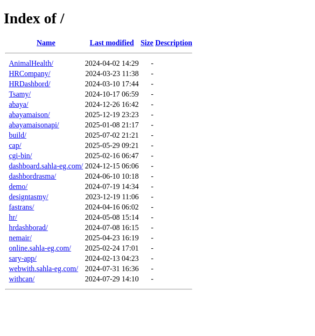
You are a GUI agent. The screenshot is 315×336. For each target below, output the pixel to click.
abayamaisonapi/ (34, 125)
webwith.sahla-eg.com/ (43, 269)
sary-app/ (23, 258)
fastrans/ (21, 207)
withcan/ (22, 279)
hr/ (13, 217)
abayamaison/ (29, 115)
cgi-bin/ (20, 156)
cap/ (15, 145)
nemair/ (20, 238)
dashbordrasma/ (32, 176)
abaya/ (18, 104)
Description (173, 43)
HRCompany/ (29, 73)
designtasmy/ (28, 197)
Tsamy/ (20, 94)
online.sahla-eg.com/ (40, 248)
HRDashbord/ (29, 84)
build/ (17, 135)
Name (46, 43)
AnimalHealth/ (31, 63)
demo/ (18, 186)
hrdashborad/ (28, 227)
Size (147, 43)
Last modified (112, 43)
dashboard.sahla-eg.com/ (46, 166)
